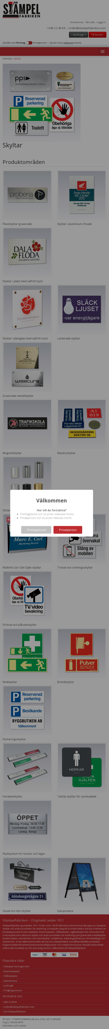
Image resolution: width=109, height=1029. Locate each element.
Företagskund (36, 530)
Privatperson (68, 530)
